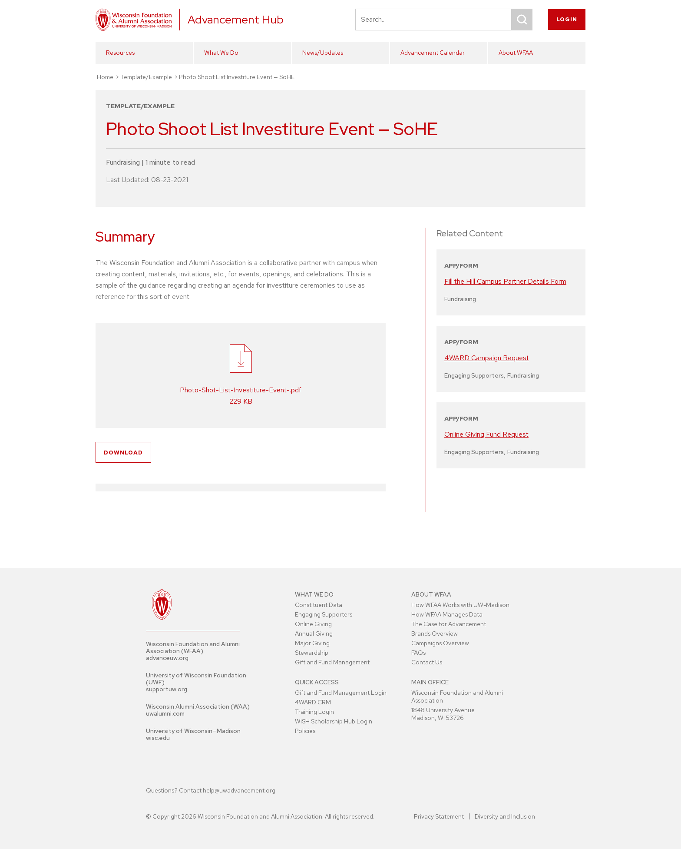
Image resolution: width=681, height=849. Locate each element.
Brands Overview (434, 633)
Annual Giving (314, 633)
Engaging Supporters (323, 614)
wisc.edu (158, 738)
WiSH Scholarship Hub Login (333, 721)
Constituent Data (318, 605)
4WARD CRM (313, 702)
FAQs (418, 653)
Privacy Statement (439, 816)
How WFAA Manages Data (447, 614)
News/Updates (322, 52)
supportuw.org (166, 689)
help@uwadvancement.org (239, 790)
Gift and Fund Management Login (341, 692)
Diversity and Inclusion (505, 816)
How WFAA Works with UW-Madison (460, 605)
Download (123, 452)
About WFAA (516, 52)
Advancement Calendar (432, 52)
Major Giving (312, 643)
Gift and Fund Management (332, 662)
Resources (120, 52)
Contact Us (426, 662)
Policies (305, 731)
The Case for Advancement (448, 624)
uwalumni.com (165, 713)
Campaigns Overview (440, 643)
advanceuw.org (167, 658)
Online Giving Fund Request (486, 434)
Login (566, 19)
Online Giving (313, 624)
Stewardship (311, 653)
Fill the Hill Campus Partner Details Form (505, 281)
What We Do (221, 52)
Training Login (314, 712)
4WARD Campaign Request (486, 357)
